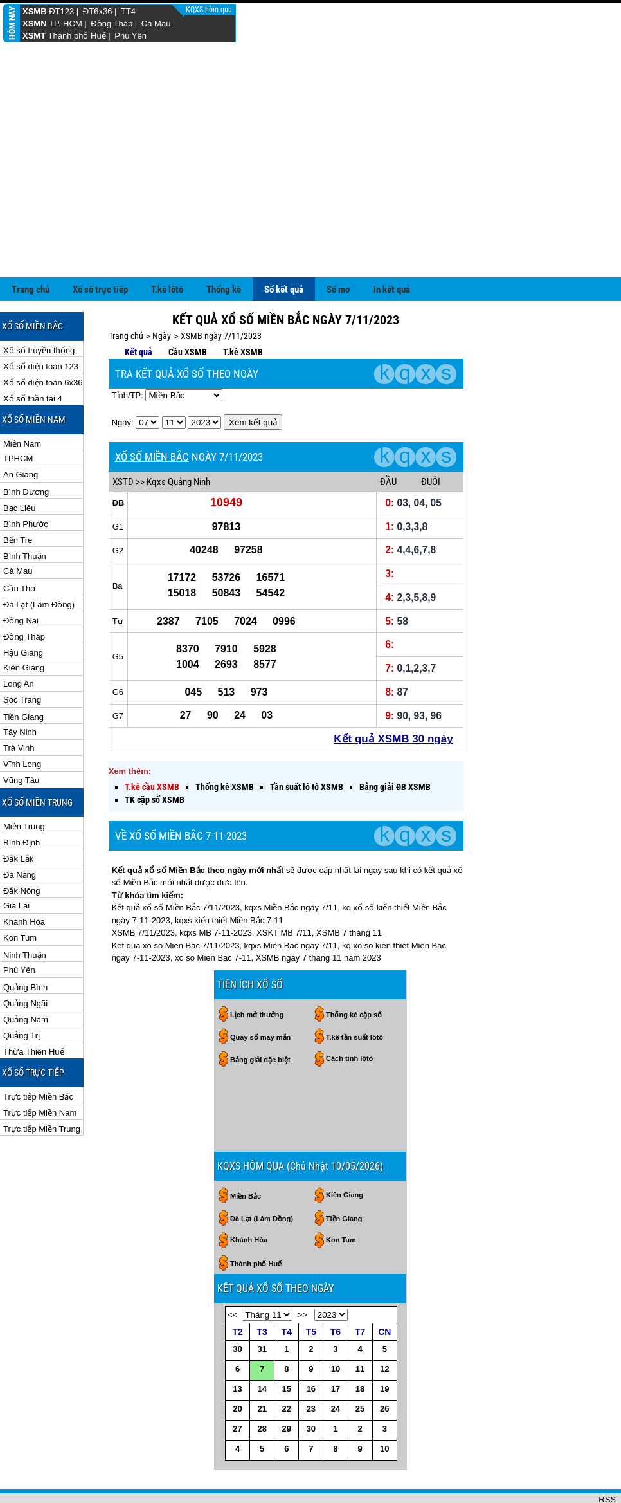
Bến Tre (17, 498)
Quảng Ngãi (25, 961)
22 (286, 1367)
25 (360, 1367)
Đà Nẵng (19, 833)
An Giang (20, 433)
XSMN (34, 23)
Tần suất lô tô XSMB (306, 745)
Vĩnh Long (22, 722)
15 (286, 1347)
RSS (607, 1457)
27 (237, 1387)
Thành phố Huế (77, 36)
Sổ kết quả (283, 248)
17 (335, 1347)
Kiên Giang (23, 626)
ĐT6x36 (98, 11)
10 (335, 1327)
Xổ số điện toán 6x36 (42, 341)
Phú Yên (130, 36)
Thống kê (223, 248)
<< (232, 1273)
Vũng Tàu (21, 738)
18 (360, 1347)
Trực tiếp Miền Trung (41, 1087)
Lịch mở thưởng (257, 973)
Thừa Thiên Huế (33, 1010)
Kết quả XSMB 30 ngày (393, 697)
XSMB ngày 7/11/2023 (221, 294)
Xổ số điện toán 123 (40, 324)
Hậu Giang (23, 611)
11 (360, 1327)
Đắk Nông (21, 849)
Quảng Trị (21, 994)
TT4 (128, 11)
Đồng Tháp (111, 23)
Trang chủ (31, 248)
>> (302, 1273)
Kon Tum (20, 896)
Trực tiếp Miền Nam (39, 1071)
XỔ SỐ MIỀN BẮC (152, 415)
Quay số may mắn (260, 995)
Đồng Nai (21, 579)
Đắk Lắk (18, 817)
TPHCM (18, 416)
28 (261, 1387)
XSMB (34, 11)
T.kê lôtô (167, 248)
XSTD (123, 440)
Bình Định (21, 801)
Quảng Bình (25, 945)
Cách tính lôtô (349, 1016)
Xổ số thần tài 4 (32, 357)
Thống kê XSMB (224, 745)
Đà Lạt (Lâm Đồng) (39, 562)
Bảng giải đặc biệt (260, 1018)
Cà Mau (156, 23)
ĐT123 (61, 11)
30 (237, 1307)
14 (261, 1347)
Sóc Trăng (22, 658)
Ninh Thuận (24, 913)
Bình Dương (26, 450)
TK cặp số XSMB (154, 758)
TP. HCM (65, 23)
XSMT (34, 36)
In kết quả (392, 248)
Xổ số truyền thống (39, 308)
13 (237, 1347)
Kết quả (138, 310)
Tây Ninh (20, 690)
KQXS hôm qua (210, 9)
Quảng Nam (25, 977)
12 (384, 1327)
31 (261, 1307)
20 (237, 1367)
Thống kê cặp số (354, 973)
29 (286, 1387)
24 (335, 1367)
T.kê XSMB (243, 310)
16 (311, 1347)
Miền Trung (24, 784)
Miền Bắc (245, 1154)
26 (384, 1367)
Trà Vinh (18, 706)
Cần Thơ (19, 546)
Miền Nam (22, 402)
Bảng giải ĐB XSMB (395, 745)
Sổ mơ (338, 248)
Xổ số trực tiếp (100, 248)
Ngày (161, 294)
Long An (18, 642)
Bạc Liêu (19, 466)
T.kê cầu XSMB (152, 745)
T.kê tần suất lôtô (354, 995)
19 (384, 1347)
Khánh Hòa (24, 880)
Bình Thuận (24, 514)
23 (311, 1367)
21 (261, 1367)
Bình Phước (25, 482)
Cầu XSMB (187, 310)
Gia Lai (16, 864)
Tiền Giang (23, 675)
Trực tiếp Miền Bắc (38, 1055)
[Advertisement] (310, 139)
